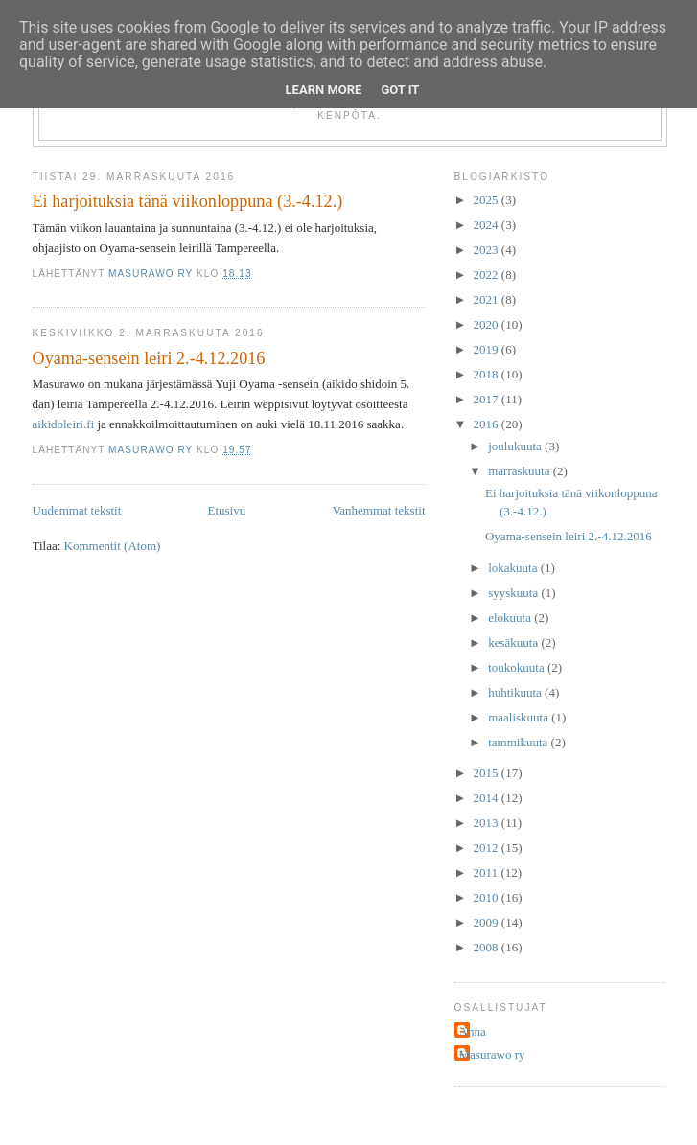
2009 (487, 922)
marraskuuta (520, 471)
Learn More (324, 89)
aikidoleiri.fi (64, 424)
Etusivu (226, 510)
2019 (487, 349)
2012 (487, 847)
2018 (487, 374)
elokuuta (511, 617)
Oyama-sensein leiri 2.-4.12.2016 (149, 358)
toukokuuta (517, 667)
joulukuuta (516, 446)
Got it (400, 89)
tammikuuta (519, 742)
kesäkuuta (514, 642)
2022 (487, 274)
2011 (487, 872)
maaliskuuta (519, 717)
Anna (472, 1031)
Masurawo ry (492, 1054)
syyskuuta (514, 592)
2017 (487, 399)
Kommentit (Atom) (112, 545)
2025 (487, 200)
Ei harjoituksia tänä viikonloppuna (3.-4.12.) (188, 201)
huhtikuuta (516, 692)
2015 (487, 773)
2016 (487, 424)
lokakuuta (514, 568)
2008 (487, 947)
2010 (487, 897)
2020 (487, 324)
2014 (487, 797)
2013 (487, 822)
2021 (487, 299)
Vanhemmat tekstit (378, 510)
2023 (487, 249)
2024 (487, 225)
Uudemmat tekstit (77, 510)
